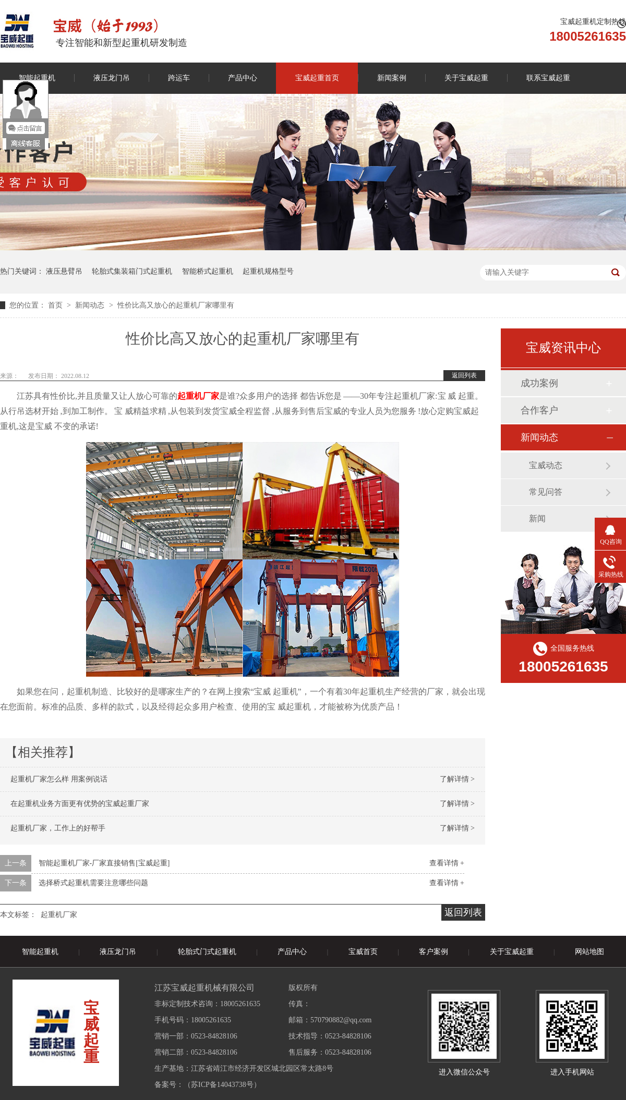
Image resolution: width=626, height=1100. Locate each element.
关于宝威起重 (466, 78)
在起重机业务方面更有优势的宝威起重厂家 (79, 804)
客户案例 (433, 952)
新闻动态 (90, 305)
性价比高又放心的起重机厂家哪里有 (175, 305)
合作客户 (539, 410)
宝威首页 (363, 952)
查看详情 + (446, 863)
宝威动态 (545, 465)
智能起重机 (40, 952)
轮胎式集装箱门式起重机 (132, 271)
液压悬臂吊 (64, 271)
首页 (56, 305)
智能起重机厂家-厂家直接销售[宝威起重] (104, 863)
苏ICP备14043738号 (222, 1085)
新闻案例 (391, 78)
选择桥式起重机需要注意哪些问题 (93, 883)
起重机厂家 (59, 915)
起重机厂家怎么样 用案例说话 (58, 779)
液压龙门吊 (111, 78)
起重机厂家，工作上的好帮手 (57, 828)
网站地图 (589, 952)
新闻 (537, 518)
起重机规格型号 (268, 271)
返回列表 (464, 375)
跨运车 (179, 78)
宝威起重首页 (317, 78)
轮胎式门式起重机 (207, 952)
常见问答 (545, 491)
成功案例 (539, 383)
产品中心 (242, 78)
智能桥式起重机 (207, 271)
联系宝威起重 (548, 78)
